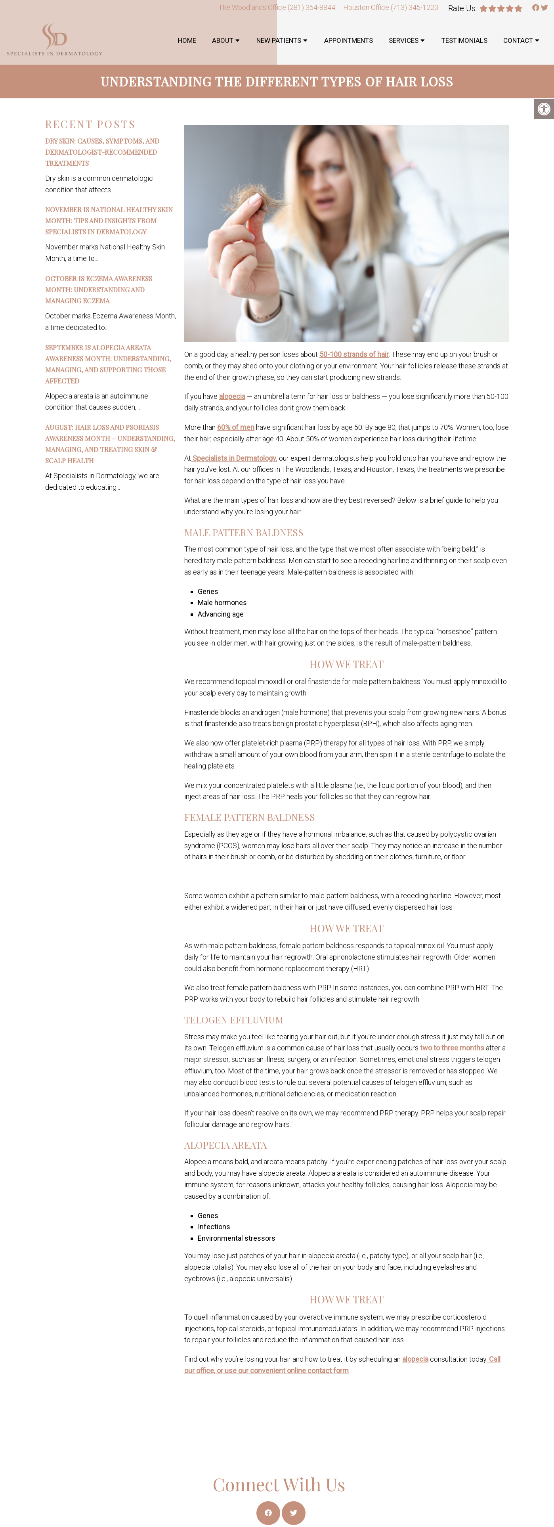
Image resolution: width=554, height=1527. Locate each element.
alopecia (232, 396)
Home (187, 40)
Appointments (348, 40)
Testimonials (464, 40)
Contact (518, 40)
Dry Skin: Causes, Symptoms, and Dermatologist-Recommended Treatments (102, 151)
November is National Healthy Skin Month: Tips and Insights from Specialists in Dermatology (109, 220)
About (222, 40)
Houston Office (367, 7)
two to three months (452, 1048)
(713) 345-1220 (414, 7)
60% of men (235, 427)
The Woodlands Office (253, 7)
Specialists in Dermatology (233, 458)
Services (403, 40)
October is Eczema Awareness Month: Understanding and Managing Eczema (98, 289)
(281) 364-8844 (311, 7)
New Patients (278, 40)
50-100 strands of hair (354, 354)
